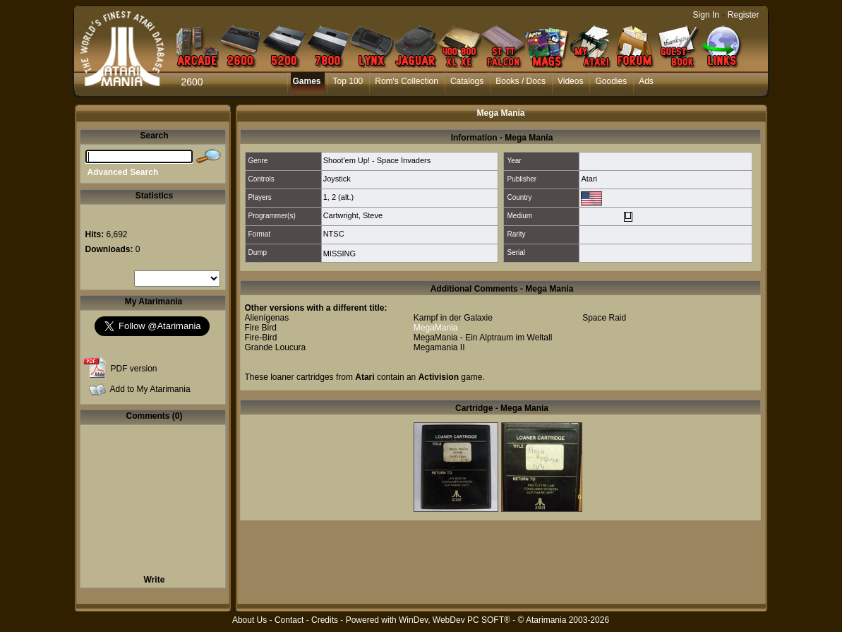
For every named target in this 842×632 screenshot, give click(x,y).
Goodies (611, 81)
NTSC (333, 233)
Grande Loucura (275, 347)
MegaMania (436, 328)
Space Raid (604, 318)
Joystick (337, 178)
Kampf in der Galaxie (453, 318)
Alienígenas (267, 318)
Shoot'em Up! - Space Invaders (377, 160)
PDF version (134, 369)
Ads (646, 81)
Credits (324, 620)
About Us (249, 620)
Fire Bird (261, 328)
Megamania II (439, 347)
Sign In (706, 15)
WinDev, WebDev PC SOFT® (454, 620)
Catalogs (466, 81)
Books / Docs (520, 81)
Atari (589, 178)
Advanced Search (123, 172)
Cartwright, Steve (353, 215)
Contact (289, 620)
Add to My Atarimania (150, 389)
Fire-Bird (261, 337)
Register (743, 15)
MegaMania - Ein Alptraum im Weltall (483, 337)
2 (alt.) (343, 197)
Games (307, 81)
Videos (570, 81)
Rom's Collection (406, 81)
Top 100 (348, 81)
